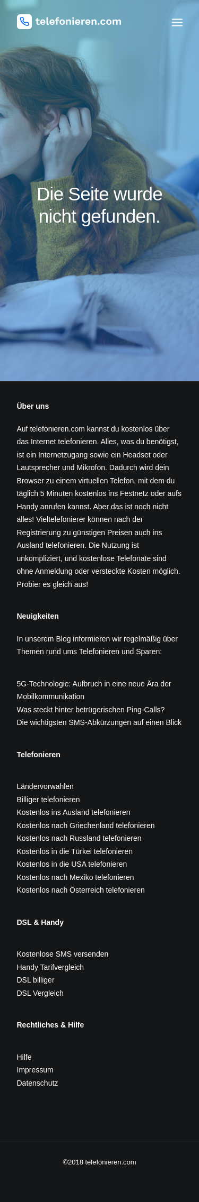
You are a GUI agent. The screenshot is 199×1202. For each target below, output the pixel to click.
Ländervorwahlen (45, 786)
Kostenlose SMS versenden (63, 954)
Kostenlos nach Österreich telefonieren (81, 890)
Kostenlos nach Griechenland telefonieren (86, 825)
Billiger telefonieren (48, 799)
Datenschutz (37, 1083)
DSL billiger (36, 980)
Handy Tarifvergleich (50, 967)
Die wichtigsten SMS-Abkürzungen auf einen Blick (99, 722)
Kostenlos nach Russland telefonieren (79, 838)
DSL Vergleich (40, 993)
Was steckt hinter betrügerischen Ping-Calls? (91, 709)
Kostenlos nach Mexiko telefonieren (75, 877)
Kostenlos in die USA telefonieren (72, 864)
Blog (63, 639)
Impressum (35, 1070)
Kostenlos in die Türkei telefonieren (75, 851)
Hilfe (24, 1057)
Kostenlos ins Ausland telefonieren (74, 812)
